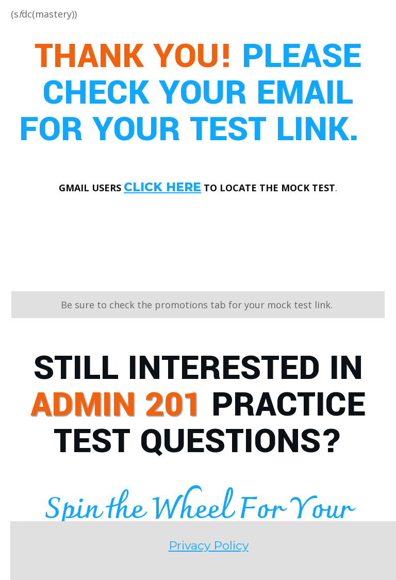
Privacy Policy (198, 461)
